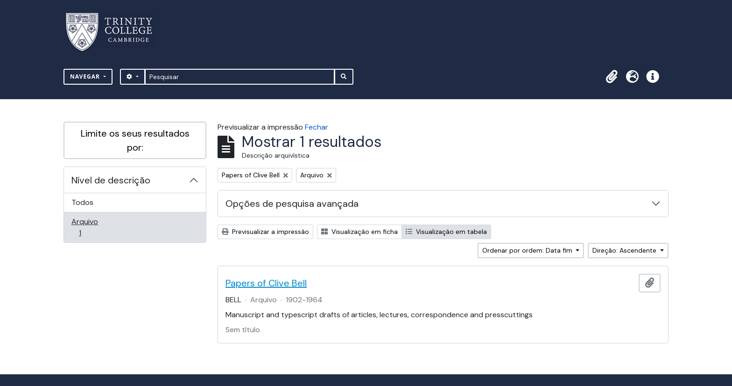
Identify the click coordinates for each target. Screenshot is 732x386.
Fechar (316, 127)
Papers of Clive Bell (266, 283)
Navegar (86, 76)
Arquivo (93, 227)
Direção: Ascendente (625, 250)
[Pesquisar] (240, 77)
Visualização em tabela (446, 231)
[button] (611, 76)
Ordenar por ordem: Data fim (528, 250)
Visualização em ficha (359, 231)
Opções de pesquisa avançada (292, 203)
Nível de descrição (110, 180)
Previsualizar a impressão (265, 231)
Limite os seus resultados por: (135, 140)
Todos (82, 202)
